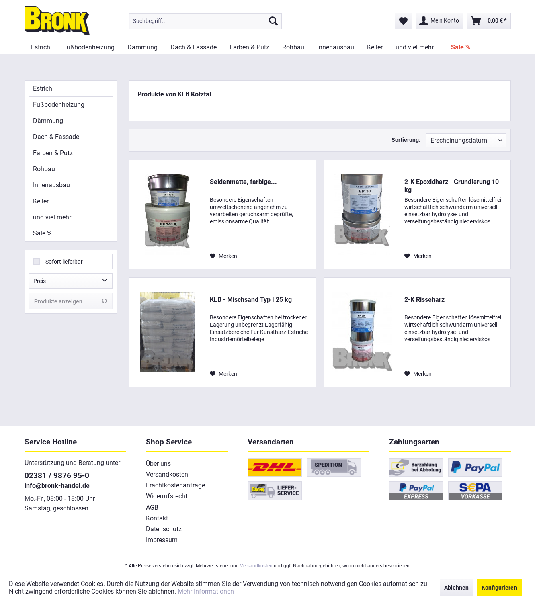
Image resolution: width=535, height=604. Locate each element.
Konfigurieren (499, 587)
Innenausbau (51, 185)
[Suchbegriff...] (205, 21)
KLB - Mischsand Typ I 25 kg (251, 299)
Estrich (42, 88)
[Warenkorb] (489, 21)
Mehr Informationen (206, 591)
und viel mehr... (54, 217)
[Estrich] (41, 47)
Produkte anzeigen (70, 301)
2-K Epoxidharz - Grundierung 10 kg (451, 186)
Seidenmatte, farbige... (243, 182)
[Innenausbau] (336, 47)
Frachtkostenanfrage (175, 485)
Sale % (42, 233)
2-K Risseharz (424, 299)
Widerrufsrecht (166, 496)
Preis (39, 281)
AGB (152, 507)
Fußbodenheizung (58, 105)
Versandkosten (167, 474)
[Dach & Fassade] (193, 47)
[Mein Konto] (439, 21)
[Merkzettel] (403, 21)
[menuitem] (205, 21)
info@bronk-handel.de (57, 485)
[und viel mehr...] (417, 47)
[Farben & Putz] (249, 47)
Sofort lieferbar (64, 261)
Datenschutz (164, 529)
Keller (41, 201)
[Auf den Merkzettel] (223, 256)
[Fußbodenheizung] (89, 47)
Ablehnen (456, 587)
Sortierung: (406, 140)
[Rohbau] (293, 47)
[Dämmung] (142, 47)
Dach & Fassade (56, 137)
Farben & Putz (53, 153)
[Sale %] (461, 47)
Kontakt (157, 518)
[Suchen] (273, 21)
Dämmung (48, 121)
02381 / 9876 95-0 (57, 475)
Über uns (158, 463)
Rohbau (44, 169)
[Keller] (375, 47)
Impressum (162, 540)
